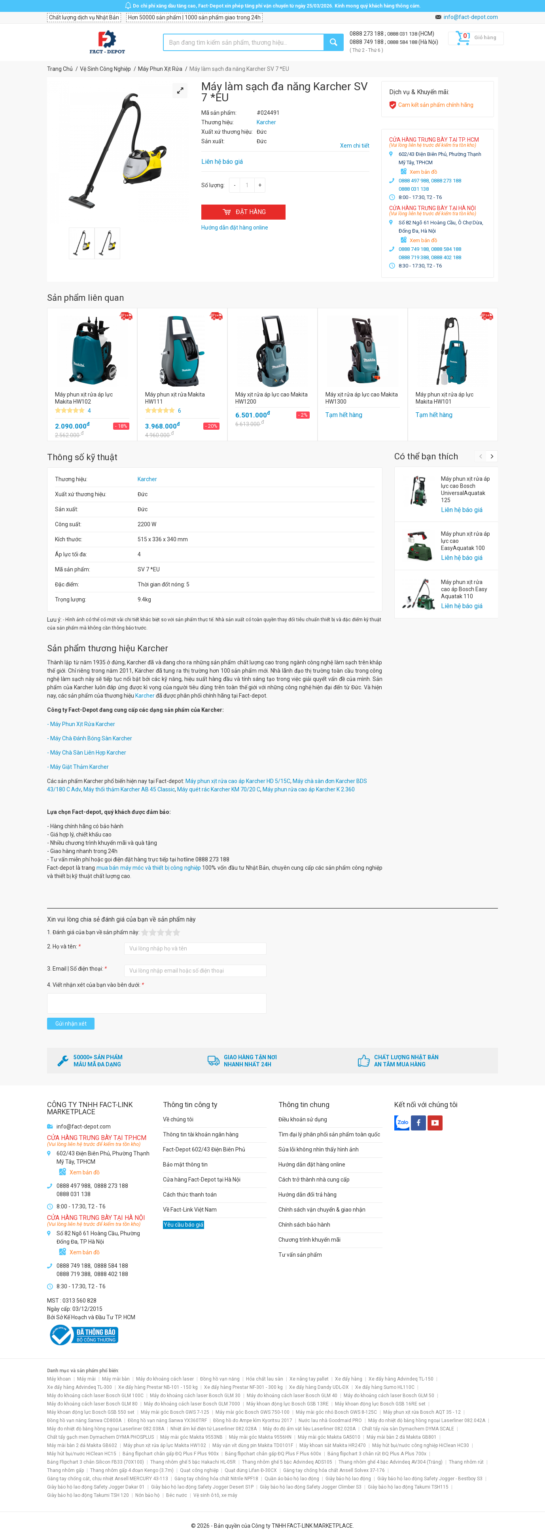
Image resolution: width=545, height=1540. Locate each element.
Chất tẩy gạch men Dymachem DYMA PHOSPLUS (100, 1437)
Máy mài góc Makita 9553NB (191, 1437)
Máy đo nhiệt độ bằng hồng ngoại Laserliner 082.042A (426, 1420)
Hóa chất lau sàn (264, 1379)
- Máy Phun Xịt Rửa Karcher (81, 724)
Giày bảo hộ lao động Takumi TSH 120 (88, 1495)
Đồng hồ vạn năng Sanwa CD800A (84, 1420)
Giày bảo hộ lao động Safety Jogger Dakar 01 (96, 1487)
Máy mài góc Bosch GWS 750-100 (253, 1412)
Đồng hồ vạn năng (220, 1379)
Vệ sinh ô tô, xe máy (215, 1495)
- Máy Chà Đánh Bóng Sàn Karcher (89, 738)
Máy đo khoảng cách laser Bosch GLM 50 (389, 1395)
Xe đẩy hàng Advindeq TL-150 (401, 1379)
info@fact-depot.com (471, 17)
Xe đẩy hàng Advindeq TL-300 (79, 1387)
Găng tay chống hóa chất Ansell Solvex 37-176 (334, 1470)
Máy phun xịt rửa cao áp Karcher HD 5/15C (237, 781)
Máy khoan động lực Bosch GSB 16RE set (380, 1404)
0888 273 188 (367, 33)
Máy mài (86, 1379)
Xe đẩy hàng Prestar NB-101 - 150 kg (158, 1387)
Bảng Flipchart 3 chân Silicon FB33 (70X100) (95, 1462)
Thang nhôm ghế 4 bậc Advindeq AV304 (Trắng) (391, 1462)
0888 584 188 (402, 42)
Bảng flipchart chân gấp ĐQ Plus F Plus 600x (273, 1454)
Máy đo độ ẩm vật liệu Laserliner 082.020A (309, 1429)
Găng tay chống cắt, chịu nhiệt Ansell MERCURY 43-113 (107, 1478)
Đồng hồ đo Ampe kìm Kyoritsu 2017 (252, 1420)
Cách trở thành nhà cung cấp (314, 1179)
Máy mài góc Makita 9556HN (260, 1437)
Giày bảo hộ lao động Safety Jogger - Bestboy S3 (430, 1478)
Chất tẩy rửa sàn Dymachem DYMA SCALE (408, 1429)
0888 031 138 (402, 34)
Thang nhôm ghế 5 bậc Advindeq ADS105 (287, 1462)
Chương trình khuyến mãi (309, 1240)
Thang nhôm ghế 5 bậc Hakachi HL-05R (193, 1462)
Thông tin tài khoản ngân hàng (200, 1134)
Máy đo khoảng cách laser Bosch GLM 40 (292, 1395)
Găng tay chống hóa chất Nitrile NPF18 (216, 1478)
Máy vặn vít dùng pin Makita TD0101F (252, 1445)
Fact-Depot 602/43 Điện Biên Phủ (204, 1149)
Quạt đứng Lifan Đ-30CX (251, 1470)
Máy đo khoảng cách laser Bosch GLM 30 (195, 1395)
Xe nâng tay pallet (309, 1379)
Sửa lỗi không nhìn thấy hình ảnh (318, 1149)
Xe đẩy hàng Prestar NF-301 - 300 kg (243, 1387)
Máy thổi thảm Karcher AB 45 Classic (129, 789)
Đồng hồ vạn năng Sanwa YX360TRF (167, 1420)
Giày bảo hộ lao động (348, 1478)
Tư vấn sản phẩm (300, 1255)
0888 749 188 (367, 42)
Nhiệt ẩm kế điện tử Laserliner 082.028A (213, 1429)
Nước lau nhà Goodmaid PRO (330, 1420)
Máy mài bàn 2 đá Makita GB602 (82, 1445)
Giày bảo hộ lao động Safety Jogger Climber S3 (310, 1487)
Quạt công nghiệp (199, 1470)
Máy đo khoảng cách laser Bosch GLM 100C (95, 1395)
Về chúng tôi (178, 1119)
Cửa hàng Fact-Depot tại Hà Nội (201, 1179)
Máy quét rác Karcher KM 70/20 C (218, 789)
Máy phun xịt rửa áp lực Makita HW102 (164, 1445)
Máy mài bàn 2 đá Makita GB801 (402, 1437)
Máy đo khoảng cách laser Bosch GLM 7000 (192, 1404)
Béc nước (176, 1495)
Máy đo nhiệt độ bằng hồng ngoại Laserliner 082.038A (105, 1429)
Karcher (147, 479)
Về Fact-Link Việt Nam (190, 1209)
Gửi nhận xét (71, 1023)
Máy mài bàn (116, 1379)
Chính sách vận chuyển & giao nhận (321, 1209)
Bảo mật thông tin (185, 1164)
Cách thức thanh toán (190, 1194)
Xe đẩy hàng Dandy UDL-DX (319, 1387)
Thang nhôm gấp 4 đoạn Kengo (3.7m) (132, 1470)
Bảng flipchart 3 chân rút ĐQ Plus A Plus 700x (376, 1454)
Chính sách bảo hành (304, 1224)
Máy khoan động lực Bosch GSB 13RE (287, 1404)
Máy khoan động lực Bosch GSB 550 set (90, 1412)
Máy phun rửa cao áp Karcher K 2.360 (309, 789)
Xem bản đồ (423, 172)
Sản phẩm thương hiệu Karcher (107, 648)
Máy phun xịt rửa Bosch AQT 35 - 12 (422, 1412)
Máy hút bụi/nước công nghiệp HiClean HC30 (420, 1445)
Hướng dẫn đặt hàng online (311, 1164)
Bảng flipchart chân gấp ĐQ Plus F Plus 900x (171, 1454)
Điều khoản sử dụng (302, 1119)
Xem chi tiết (354, 145)
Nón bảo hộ (147, 1495)
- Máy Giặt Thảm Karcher (78, 767)
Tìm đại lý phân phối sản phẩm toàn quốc (329, 1134)
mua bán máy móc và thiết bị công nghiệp (149, 868)
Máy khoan (59, 1379)
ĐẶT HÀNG (243, 212)
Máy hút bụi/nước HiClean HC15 (81, 1454)
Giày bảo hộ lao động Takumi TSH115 (408, 1487)
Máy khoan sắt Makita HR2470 (332, 1445)
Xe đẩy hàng (348, 1379)
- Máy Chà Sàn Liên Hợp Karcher (86, 752)
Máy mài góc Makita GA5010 (329, 1437)
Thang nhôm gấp (65, 1470)
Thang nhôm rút (466, 1462)
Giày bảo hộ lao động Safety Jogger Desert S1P (202, 1487)
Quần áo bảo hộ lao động (292, 1478)
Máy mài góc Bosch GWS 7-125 (175, 1412)
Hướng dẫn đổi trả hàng (307, 1194)
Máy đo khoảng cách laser (165, 1379)
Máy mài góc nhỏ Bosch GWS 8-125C (336, 1412)
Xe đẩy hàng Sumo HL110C (384, 1387)
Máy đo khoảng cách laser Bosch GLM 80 (92, 1404)
